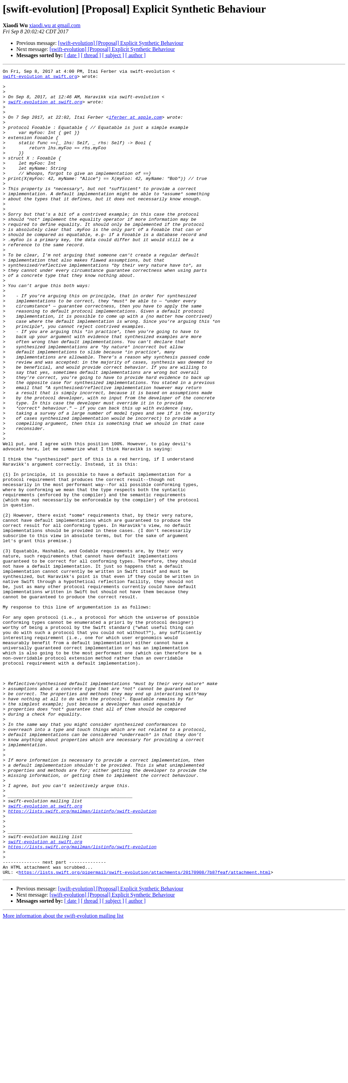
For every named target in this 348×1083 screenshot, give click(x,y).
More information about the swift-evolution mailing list (63, 1077)
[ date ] (72, 55)
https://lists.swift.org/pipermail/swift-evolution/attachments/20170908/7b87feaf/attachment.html (145, 1033)
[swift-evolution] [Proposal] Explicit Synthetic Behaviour (121, 43)
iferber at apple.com (135, 127)
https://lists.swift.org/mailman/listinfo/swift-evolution (82, 960)
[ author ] (135, 55)
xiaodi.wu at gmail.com (55, 25)
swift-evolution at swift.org (40, 78)
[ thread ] (91, 55)
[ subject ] (113, 55)
